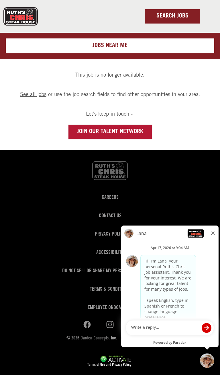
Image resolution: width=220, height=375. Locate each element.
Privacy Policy (110, 234)
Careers (110, 197)
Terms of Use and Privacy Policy (109, 365)
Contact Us (110, 216)
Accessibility (110, 252)
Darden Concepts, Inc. (98, 338)
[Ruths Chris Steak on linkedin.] (87, 324)
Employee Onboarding (110, 307)
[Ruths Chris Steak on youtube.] (110, 324)
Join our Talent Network (110, 132)
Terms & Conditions (110, 289)
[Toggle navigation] (209, 16)
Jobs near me (110, 46)
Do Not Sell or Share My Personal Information (110, 271)
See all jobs (33, 95)
